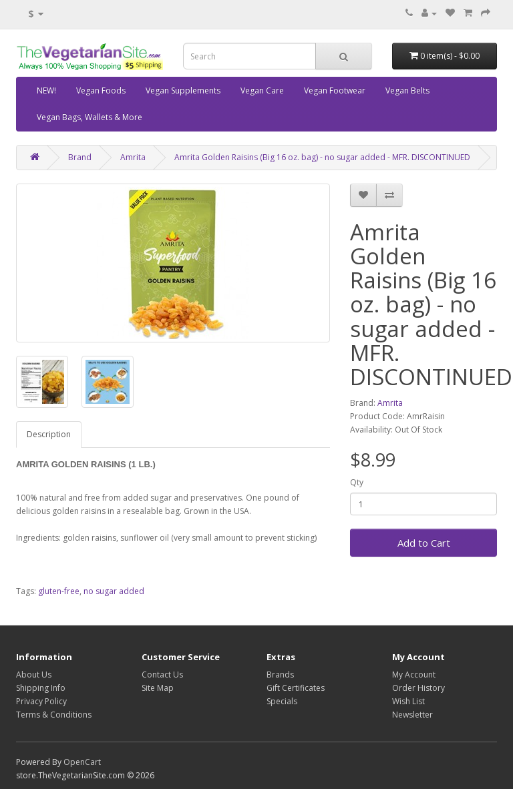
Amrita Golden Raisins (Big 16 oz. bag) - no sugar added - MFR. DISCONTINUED (322, 157)
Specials (282, 701)
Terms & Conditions (54, 714)
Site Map (158, 688)
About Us (33, 674)
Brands (280, 674)
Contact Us (162, 674)
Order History (418, 688)
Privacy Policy (41, 701)
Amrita (133, 157)
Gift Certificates (296, 688)
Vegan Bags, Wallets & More (89, 117)
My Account (414, 674)
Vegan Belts (407, 90)
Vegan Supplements (183, 90)
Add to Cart (423, 542)
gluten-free (58, 591)
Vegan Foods (101, 90)
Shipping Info (40, 688)
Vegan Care (262, 90)
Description (49, 434)
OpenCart (82, 762)
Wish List (408, 701)
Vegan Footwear (334, 90)
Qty (356, 482)
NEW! (46, 90)
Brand (80, 157)
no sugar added (113, 591)
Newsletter (412, 714)
